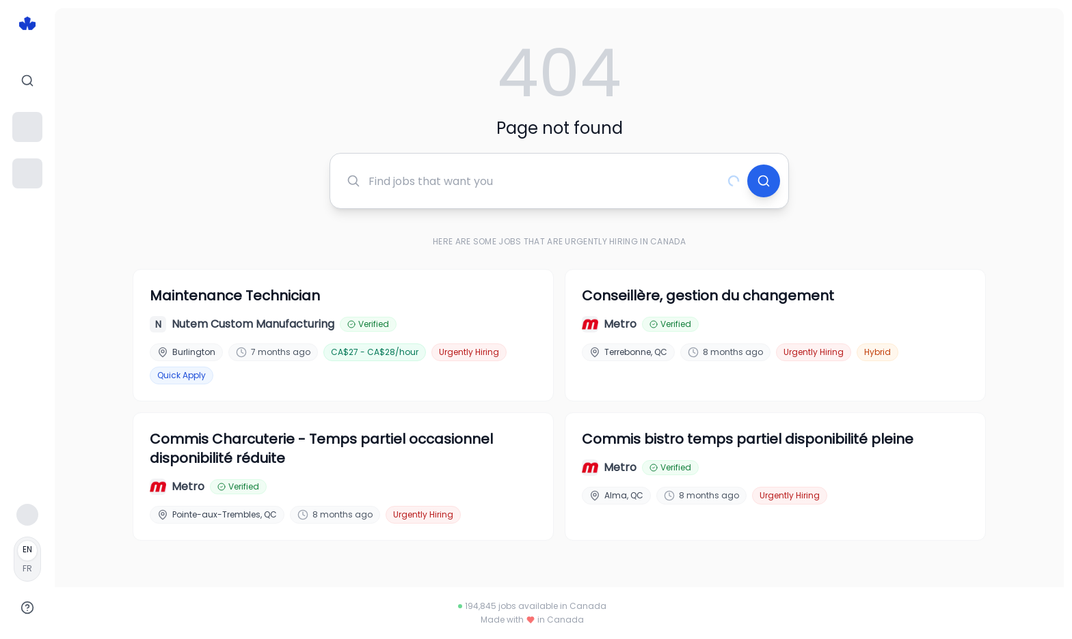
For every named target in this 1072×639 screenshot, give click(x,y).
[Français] (27, 559)
